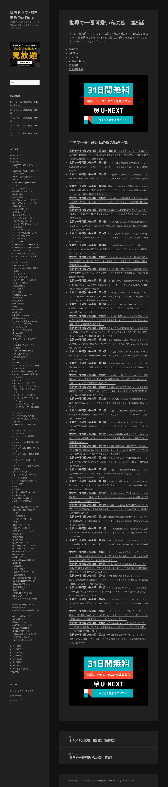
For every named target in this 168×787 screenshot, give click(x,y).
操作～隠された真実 (22, 560)
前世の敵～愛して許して (24, 510)
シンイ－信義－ (20, 188)
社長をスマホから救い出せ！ (26, 598)
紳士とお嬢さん (20, 616)
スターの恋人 (19, 277)
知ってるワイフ (20, 595)
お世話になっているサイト (21, 690)
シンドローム (19, 241)
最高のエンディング (22, 572)
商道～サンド (20, 524)
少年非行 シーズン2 (22, 548)
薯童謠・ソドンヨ (21, 315)
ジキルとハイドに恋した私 (25, 256)
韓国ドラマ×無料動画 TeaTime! (24, 15)
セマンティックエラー (23, 474)
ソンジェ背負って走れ (23, 480)
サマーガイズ (19, 362)
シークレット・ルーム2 (23, 253)
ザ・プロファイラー (22, 383)
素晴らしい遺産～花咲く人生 (26, 610)
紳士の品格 (18, 309)
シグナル (17, 400)
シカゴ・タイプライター (24, 398)
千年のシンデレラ (21, 519)
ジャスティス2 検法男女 (24, 436)
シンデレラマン (20, 238)
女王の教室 (18, 197)
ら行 (15, 662)
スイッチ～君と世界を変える (26, 448)
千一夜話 (17, 288)
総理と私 (17, 312)
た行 (15, 646)
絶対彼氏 (17, 619)
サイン (16, 359)
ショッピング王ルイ (22, 403)
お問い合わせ (16, 695)
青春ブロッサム (20, 637)
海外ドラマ (18, 668)
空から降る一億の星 (22, 604)
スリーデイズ (19, 282)
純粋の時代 (18, 194)
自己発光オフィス (21, 625)
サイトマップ (16, 700)
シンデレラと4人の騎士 (23, 415)
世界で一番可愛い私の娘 (24, 492)
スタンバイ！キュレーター (25, 459)
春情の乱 (17, 563)
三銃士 (16, 486)
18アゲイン (18, 327)
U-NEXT (73, 49)
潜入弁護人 (18, 586)
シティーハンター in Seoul (25, 182)
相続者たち (18, 212)
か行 (15, 158)
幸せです (17, 306)
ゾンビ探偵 (18, 483)
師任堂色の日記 (20, 551)
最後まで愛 (18, 569)
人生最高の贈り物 (21, 498)
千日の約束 (18, 297)
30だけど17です (20, 330)
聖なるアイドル (20, 622)
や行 (15, 658)
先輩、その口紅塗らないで (25, 501)
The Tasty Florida (21, 350)
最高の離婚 (18, 575)
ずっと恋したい (21, 218)
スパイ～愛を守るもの (23, 280)
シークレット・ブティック (25, 424)
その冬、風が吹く (21, 220)
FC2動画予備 (76, 68)
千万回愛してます (21, 294)
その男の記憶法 (20, 356)
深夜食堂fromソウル (22, 580)
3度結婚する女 (19, 215)
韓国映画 (15, 671)
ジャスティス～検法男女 (24, 442)
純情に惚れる (19, 607)
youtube (74, 57)
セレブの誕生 (19, 209)
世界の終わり (19, 495)
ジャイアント (19, 262)
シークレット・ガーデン (24, 244)
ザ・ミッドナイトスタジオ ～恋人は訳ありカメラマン (26, 387)
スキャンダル (19, 265)
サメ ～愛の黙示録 (21, 176)
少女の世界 (18, 539)
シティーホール (20, 229)
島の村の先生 (19, 303)
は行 (15, 652)
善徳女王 (17, 300)
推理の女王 (18, 557)
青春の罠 (17, 206)
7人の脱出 (17, 336)
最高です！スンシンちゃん (25, 164)
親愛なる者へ (19, 318)
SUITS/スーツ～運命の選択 (25, 339)
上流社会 (17, 489)
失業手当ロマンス (21, 191)
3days (16, 333)
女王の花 (17, 533)
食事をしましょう (21, 639)
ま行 (15, 655)
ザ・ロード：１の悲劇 (23, 395)
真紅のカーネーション (23, 592)
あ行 (15, 155)
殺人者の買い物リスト (23, 578)
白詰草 (16, 589)
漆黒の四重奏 (19, 583)
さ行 (15, 161)
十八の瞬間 (18, 516)
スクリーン (18, 274)
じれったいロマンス (22, 353)
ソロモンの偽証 (20, 477)
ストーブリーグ (20, 471)
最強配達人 (18, 566)
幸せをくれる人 (20, 554)
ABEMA (73, 53)
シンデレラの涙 (20, 235)
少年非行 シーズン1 (22, 545)
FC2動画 (73, 65)
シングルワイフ (20, 412)
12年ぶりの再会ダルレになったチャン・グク (26, 323)
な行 (15, 649)
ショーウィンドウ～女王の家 (26, 406)
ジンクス (17, 445)
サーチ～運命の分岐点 (23, 371)
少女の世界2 (18, 542)
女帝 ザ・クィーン (21, 530)
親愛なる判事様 (20, 628)
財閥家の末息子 (20, 631)
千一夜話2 (17, 291)
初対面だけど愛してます (24, 507)
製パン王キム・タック (23, 203)
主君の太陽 (18, 285)
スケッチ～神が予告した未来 (26, 454)
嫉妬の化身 (18, 536)
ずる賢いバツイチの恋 (23, 200)
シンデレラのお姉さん (23, 232)
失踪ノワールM (20, 527)
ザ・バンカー (19, 380)
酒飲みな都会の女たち (23, 634)
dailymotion (76, 61)
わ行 (15, 665)
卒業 (15, 521)
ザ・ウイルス (19, 179)
